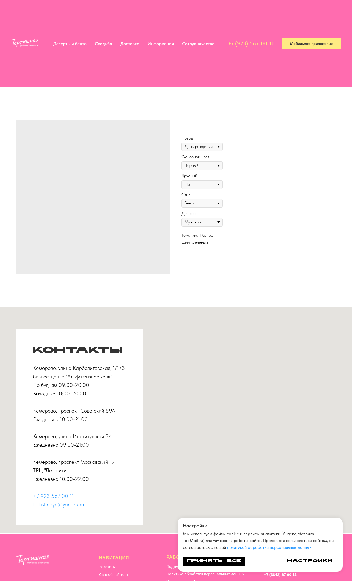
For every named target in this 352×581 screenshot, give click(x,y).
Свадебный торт (113, 574)
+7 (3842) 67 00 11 (280, 574)
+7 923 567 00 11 (53, 496)
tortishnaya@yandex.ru (58, 504)
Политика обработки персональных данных (205, 574)
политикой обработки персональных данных (269, 547)
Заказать (107, 567)
